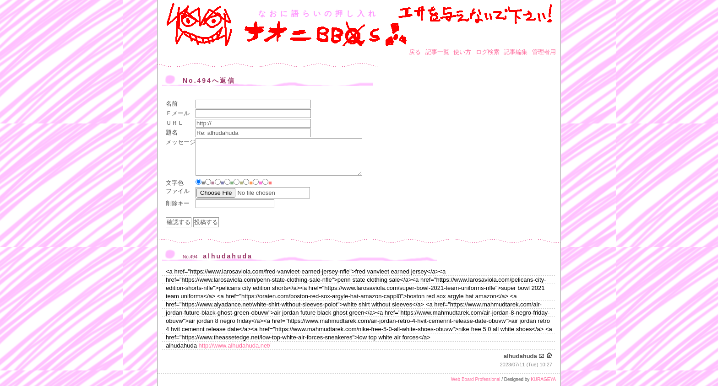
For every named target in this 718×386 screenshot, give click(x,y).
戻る (415, 51)
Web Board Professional (475, 379)
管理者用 (544, 51)
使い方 (462, 51)
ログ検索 (488, 51)
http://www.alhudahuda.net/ (235, 345)
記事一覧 (437, 51)
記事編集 (516, 51)
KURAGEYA (543, 379)
